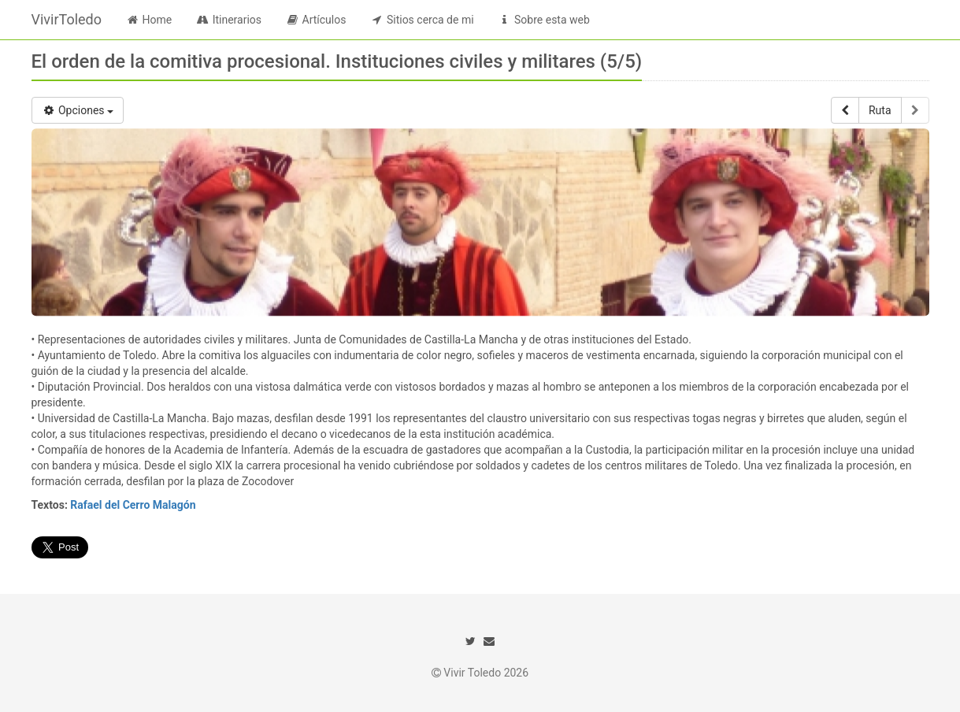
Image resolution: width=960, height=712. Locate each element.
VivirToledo (67, 19)
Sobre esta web (544, 19)
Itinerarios (228, 19)
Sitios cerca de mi (421, 19)
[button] (845, 110)
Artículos (315, 19)
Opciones (78, 110)
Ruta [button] (880, 110)
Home (148, 19)
